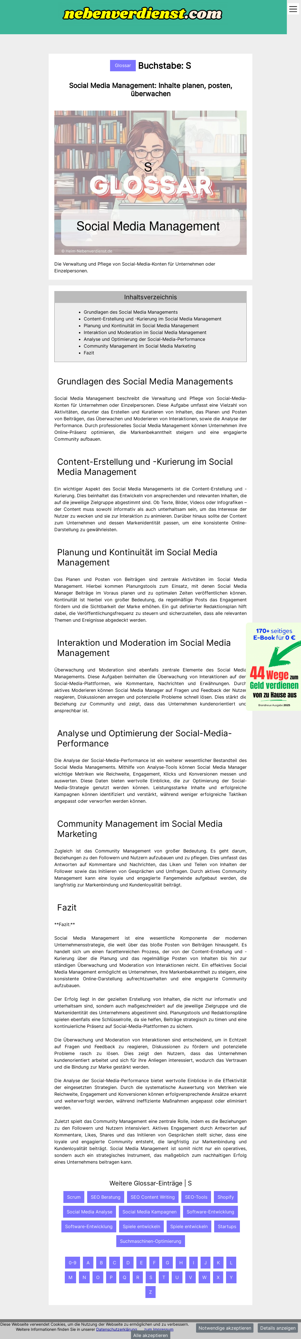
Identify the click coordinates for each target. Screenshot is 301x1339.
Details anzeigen (278, 1328)
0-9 (72, 1262)
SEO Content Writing (153, 1197)
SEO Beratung (106, 1197)
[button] (150, 297)
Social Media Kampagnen (149, 1212)
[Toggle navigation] (293, 9)
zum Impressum (158, 1329)
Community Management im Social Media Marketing (140, 346)
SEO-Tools (196, 1197)
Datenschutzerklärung (116, 1329)
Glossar (123, 65)
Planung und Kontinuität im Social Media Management (141, 325)
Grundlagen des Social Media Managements (131, 312)
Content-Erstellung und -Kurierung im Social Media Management (153, 319)
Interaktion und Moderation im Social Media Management (145, 332)
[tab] (150, 297)
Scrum (74, 1197)
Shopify (226, 1197)
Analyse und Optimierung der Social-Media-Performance (144, 339)
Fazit (89, 353)
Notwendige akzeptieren (225, 1328)
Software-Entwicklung (210, 1212)
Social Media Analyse (89, 1212)
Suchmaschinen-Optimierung (150, 1241)
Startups (227, 1226)
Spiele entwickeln (141, 1226)
